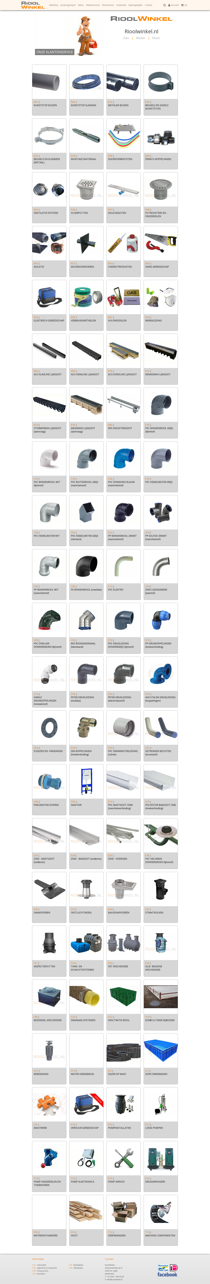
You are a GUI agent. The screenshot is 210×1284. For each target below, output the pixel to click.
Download (121, 5)
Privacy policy (42, 1271)
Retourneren (108, 5)
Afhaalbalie (78, 1268)
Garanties (41, 1274)
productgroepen (68, 5)
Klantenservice (93, 5)
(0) (184, 5)
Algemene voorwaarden (47, 1268)
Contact (148, 5)
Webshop (53, 5)
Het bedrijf (41, 1265)
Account (173, 5)
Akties (81, 5)
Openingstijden (135, 5)
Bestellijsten (78, 1265)
